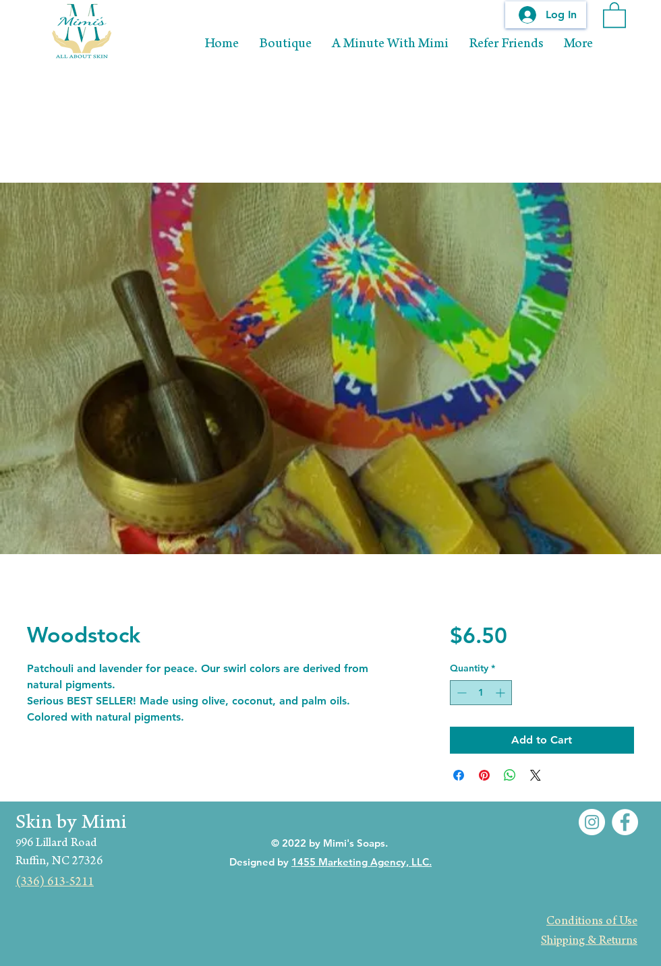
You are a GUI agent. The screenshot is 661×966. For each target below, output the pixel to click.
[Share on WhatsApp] (510, 775)
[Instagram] (592, 822)
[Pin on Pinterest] (484, 775)
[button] (614, 14)
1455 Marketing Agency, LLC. (361, 861)
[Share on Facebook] (459, 775)
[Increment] (501, 692)
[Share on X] (535, 775)
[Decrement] (460, 692)
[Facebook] (625, 822)
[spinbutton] (481, 692)
